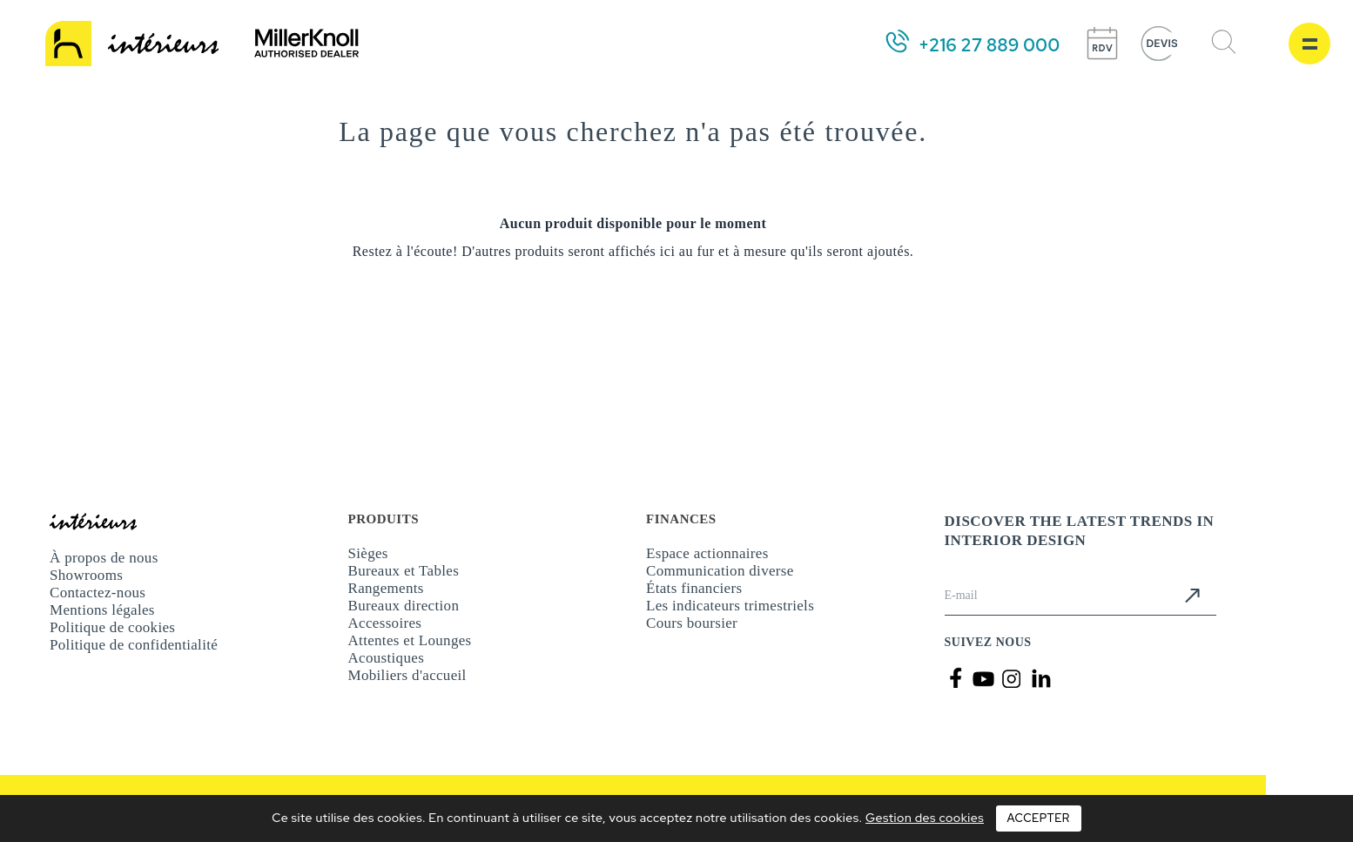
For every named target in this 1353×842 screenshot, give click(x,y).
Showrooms (86, 575)
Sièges (368, 553)
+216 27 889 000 (989, 45)
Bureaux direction (404, 605)
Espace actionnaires (707, 553)
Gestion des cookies (924, 817)
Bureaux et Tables (404, 570)
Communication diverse (720, 570)
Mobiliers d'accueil (407, 675)
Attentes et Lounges (410, 640)
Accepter (1038, 818)
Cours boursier (691, 623)
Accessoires (385, 623)
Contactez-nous (97, 592)
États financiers (694, 588)
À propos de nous (104, 557)
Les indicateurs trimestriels (730, 605)
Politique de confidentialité (134, 645)
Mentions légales (102, 610)
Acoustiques (386, 658)
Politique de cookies (112, 627)
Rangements (386, 588)
